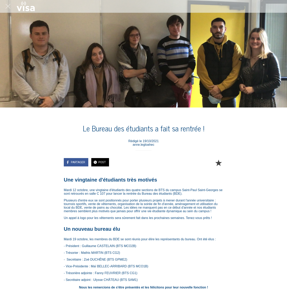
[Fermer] (8, 6)
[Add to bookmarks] (218, 162)
